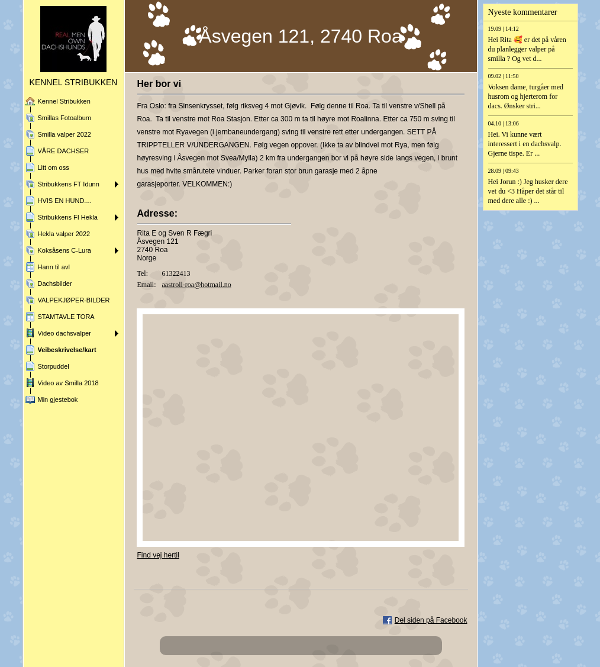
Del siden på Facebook (431, 620)
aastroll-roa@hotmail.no (196, 285)
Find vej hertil (158, 555)
